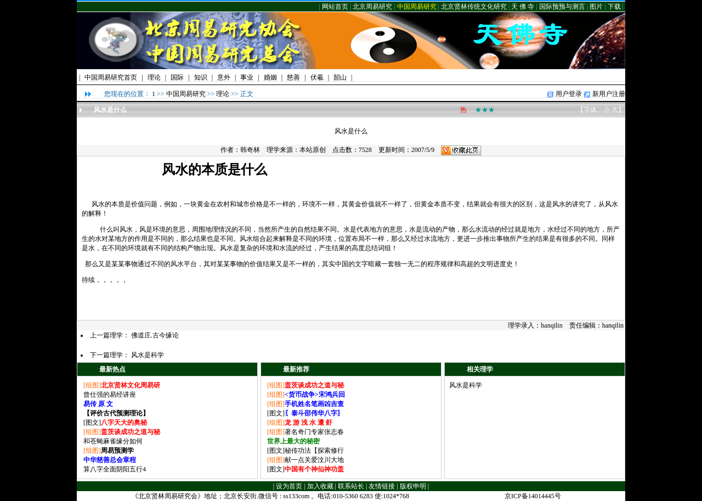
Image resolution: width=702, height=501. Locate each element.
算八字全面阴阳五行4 (114, 469)
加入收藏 (320, 486)
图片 (596, 6)
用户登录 (569, 94)
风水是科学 (147, 355)
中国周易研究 (417, 6)
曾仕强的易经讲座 (109, 394)
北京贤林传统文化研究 (474, 6)
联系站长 (351, 486)
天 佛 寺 (522, 6)
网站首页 (335, 6)
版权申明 (413, 486)
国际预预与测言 (562, 6)
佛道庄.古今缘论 (155, 335)
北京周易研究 (372, 6)
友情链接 (382, 486)
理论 (222, 94)
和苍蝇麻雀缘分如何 (113, 441)
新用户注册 (608, 94)
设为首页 (289, 486)
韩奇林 (250, 150)
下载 (614, 6)
